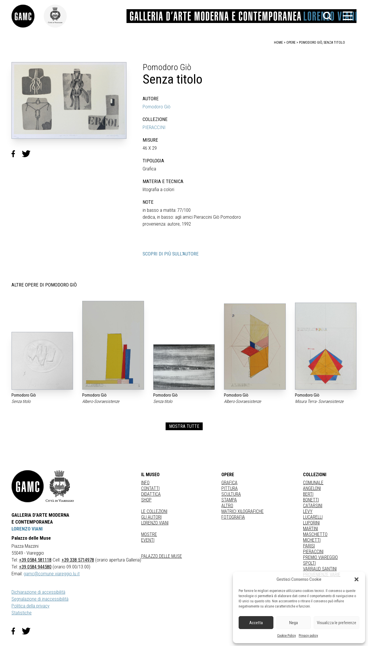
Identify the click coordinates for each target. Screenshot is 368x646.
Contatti (150, 488)
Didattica (151, 494)
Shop (146, 500)
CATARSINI (312, 505)
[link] (28, 16)
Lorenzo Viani (154, 523)
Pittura (229, 488)
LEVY (308, 511)
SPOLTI (309, 563)
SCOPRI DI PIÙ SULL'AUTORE (171, 254)
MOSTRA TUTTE (184, 426)
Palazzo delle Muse (161, 556)
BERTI (308, 494)
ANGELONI (312, 488)
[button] (356, 579)
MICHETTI (312, 540)
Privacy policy (308, 636)
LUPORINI (311, 523)
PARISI (309, 546)
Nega (293, 622)
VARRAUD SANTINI (320, 569)
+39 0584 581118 (35, 560)
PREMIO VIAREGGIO (320, 557)
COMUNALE (313, 482)
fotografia (233, 517)
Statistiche (22, 613)
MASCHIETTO (315, 534)
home (278, 43)
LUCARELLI (313, 517)
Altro (227, 505)
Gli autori (151, 517)
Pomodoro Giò (156, 106)
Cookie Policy (286, 636)
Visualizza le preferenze (336, 622)
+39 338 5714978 (78, 560)
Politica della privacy (30, 606)
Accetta (256, 622)
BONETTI (311, 500)
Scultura (231, 494)
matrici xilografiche (242, 511)
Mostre (149, 534)
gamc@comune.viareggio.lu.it (52, 573)
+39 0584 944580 (35, 567)
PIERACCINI (154, 127)
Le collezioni (154, 511)
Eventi (147, 540)
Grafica (229, 482)
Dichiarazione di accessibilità (38, 592)
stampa (229, 500)
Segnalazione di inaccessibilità (40, 599)
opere (291, 43)
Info (145, 482)
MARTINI (310, 528)
